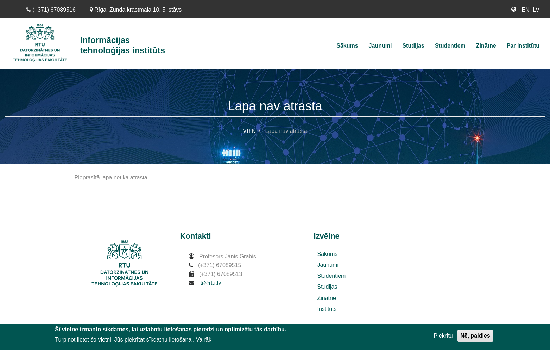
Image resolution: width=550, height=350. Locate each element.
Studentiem (450, 46)
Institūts (326, 309)
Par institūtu (523, 46)
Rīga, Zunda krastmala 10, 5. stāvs (136, 10)
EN (525, 10)
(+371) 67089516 (51, 10)
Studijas (413, 46)
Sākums (347, 46)
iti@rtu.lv (210, 283)
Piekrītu (443, 336)
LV (536, 10)
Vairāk (203, 340)
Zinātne (486, 46)
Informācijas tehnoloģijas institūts (122, 45)
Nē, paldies (475, 336)
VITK (249, 131)
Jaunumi (380, 46)
